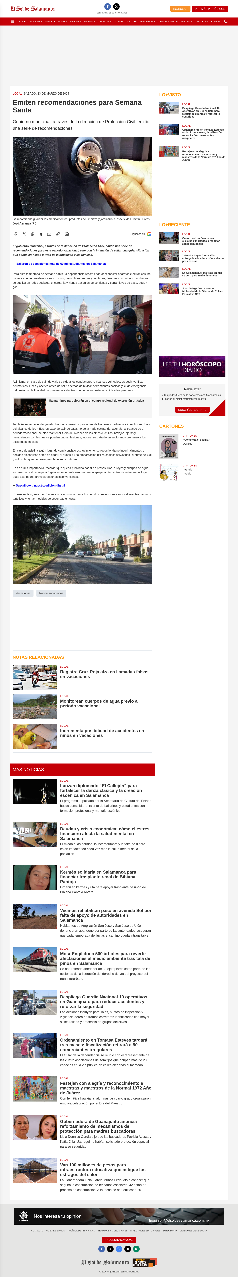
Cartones (104, 21)
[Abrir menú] (12, 21)
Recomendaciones (51, 593)
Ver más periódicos (210, 8)
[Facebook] (107, 6)
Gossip (118, 21)
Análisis (89, 21)
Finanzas (75, 21)
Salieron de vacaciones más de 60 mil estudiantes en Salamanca (61, 263)
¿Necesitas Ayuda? (119, 1239)
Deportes (201, 21)
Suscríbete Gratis (192, 409)
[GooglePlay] (136, 1249)
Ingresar (180, 8)
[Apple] (127, 1249)
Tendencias (147, 21)
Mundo (62, 21)
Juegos (215, 21)
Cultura (131, 21)
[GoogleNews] (119, 1249)
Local (23, 21)
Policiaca (36, 21)
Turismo (186, 21)
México (50, 21)
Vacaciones (23, 593)
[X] (116, 6)
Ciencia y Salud (168, 21)
